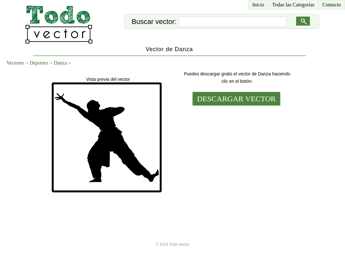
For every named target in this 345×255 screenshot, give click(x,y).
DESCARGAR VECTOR (236, 99)
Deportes (39, 63)
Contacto (331, 4)
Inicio (258, 4)
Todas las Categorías (293, 4)
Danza (60, 63)
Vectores (15, 63)
